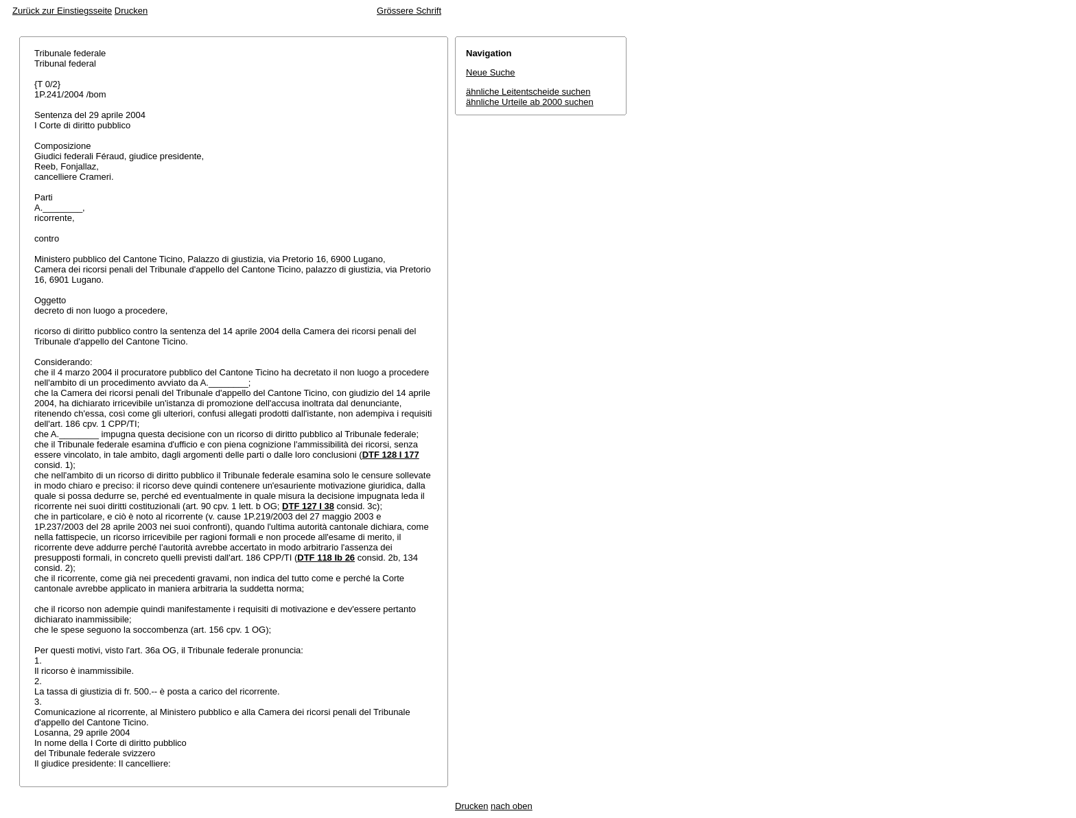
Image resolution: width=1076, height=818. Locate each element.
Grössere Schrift (409, 10)
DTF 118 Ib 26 (326, 557)
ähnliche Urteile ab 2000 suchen (530, 102)
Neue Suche (490, 72)
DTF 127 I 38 (308, 506)
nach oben (512, 806)
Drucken (131, 10)
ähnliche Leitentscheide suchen (528, 91)
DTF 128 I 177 (390, 454)
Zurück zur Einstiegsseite (62, 10)
